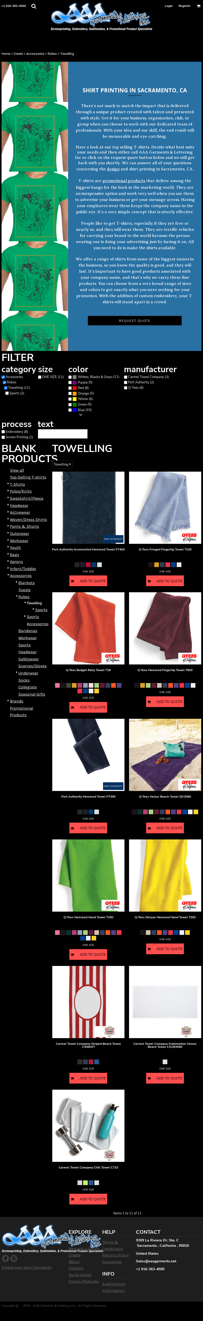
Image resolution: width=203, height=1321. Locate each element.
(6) (82, 399)
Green (82, 404)
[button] (33, 6)
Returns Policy (115, 1255)
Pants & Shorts (24, 526)
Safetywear (28, 659)
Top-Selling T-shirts (28, 477)
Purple (83, 382)
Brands (16, 701)
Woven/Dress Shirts (28, 519)
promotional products (124, 181)
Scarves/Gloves (32, 665)
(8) (80, 388)
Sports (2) (16, 393)
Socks (24, 680)
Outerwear (19, 533)
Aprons (16, 561)
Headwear (19, 505)
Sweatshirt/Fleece (26, 498)
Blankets (26, 582)
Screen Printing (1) (19, 437)
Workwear (19, 540)
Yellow (83, 399)
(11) (95, 377)
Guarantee (112, 1261)
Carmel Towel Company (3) (148, 377)
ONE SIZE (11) (53, 377)
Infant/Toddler (23, 568)
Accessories (35, 54)
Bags (14, 554)
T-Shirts (17, 484)
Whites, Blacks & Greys (95, 377)
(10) (82, 410)
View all (17, 470)
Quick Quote (80, 1274)
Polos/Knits (21, 491)
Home (6, 54)
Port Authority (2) (141, 382)
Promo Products (83, 1281)
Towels (24, 589)
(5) (82, 382)
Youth (15, 547)
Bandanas (27, 630)
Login (169, 6)
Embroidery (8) (17, 432)
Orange (83, 393)
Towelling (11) (19, 387)
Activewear (20, 512)
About (74, 1261)
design (113, 169)
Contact (76, 1268)
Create (18, 54)
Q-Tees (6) (136, 387)
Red (81, 388)
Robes (52, 54)
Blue (81, 410)
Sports (41, 609)
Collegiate (27, 687)
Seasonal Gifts (31, 694)
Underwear (28, 673)
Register (185, 6)
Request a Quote (84, 1248)
